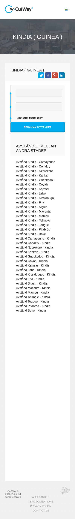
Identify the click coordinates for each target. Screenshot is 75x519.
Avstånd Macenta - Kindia (33, 288)
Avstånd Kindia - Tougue (32, 225)
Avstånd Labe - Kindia (31, 270)
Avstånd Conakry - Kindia (33, 243)
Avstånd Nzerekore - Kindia (34, 247)
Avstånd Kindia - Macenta (33, 211)
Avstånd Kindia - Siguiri (32, 207)
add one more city (30, 118)
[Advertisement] (37, 359)
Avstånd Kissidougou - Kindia (36, 274)
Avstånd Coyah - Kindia (32, 261)
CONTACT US (41, 510)
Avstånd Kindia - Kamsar (33, 189)
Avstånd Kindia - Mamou (32, 216)
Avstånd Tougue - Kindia (32, 301)
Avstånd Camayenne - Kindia (35, 238)
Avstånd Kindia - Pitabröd (33, 229)
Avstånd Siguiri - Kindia (32, 283)
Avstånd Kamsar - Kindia (33, 265)
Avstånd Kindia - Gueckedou (35, 180)
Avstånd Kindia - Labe (31, 193)
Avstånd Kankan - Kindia (32, 252)
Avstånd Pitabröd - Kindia (33, 306)
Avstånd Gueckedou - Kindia (35, 256)
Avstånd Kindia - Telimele (33, 220)
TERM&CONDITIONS (40, 501)
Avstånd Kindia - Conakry (33, 166)
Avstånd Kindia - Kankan (32, 175)
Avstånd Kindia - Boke (31, 234)
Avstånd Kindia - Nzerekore (34, 171)
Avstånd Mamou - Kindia (32, 292)
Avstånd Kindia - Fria (30, 202)
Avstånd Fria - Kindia (30, 279)
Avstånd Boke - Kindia (31, 310)
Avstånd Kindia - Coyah (32, 184)
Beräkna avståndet (37, 127)
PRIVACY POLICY (40, 506)
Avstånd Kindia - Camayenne (35, 162)
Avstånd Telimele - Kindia (33, 297)
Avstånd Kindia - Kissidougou (36, 198)
